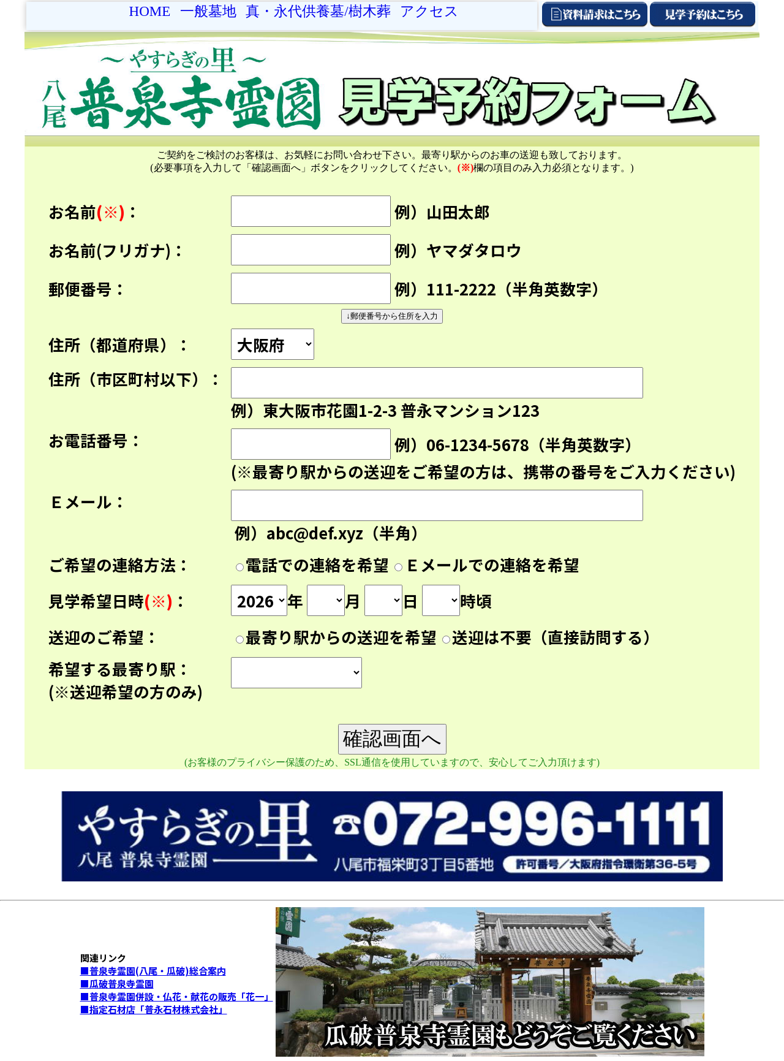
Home (150, 11)
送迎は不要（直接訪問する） (555, 636)
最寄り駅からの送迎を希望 (341, 636)
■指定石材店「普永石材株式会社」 (153, 1009)
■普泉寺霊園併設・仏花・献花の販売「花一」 (176, 996)
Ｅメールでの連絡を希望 (491, 564)
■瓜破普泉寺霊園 (117, 983)
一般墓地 (208, 11)
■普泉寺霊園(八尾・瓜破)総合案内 (153, 970)
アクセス (429, 11)
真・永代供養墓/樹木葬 (318, 11)
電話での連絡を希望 (317, 564)
